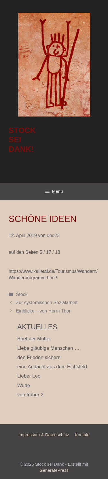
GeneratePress (54, 470)
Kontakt (82, 434)
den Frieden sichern (38, 357)
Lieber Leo (28, 376)
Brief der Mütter (34, 338)
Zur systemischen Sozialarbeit (46, 302)
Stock (22, 294)
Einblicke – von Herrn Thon (44, 310)
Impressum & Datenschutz (43, 434)
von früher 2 (30, 394)
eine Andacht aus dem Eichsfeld (52, 366)
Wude (23, 385)
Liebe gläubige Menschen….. (49, 348)
